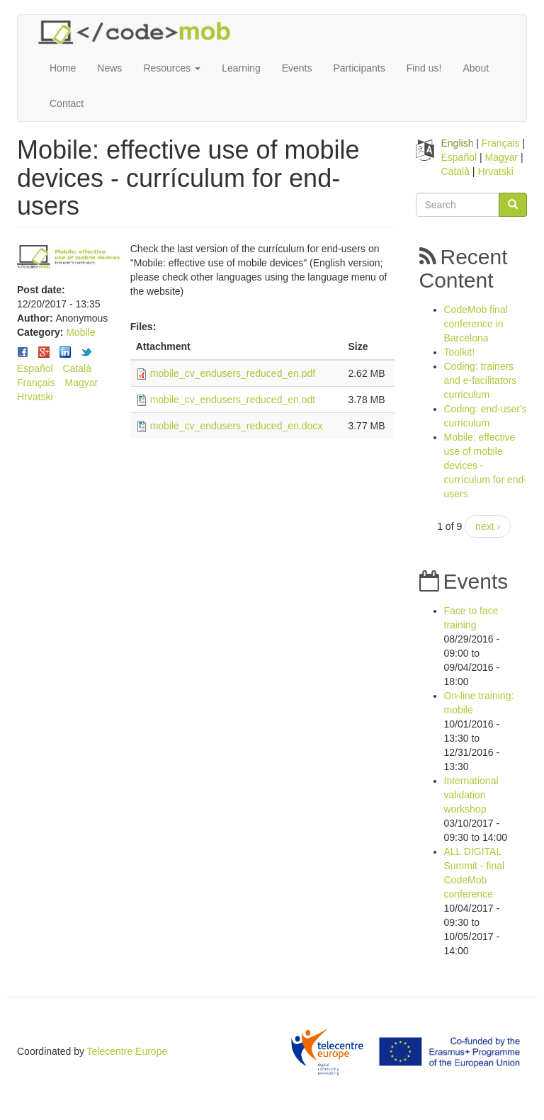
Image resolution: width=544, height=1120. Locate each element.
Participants (359, 68)
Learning (241, 68)
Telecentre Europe (127, 1051)
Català (76, 368)
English (457, 143)
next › (487, 526)
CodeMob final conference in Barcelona (476, 324)
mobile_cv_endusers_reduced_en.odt (233, 399)
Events (297, 68)
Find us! (424, 68)
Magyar (81, 382)
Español (35, 368)
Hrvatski (35, 396)
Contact (67, 103)
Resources (171, 68)
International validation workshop (471, 795)
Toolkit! (459, 352)
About (476, 68)
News (109, 68)
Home (63, 68)
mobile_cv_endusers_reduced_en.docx (236, 425)
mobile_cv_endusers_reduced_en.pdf (233, 373)
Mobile (80, 332)
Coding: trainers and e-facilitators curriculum (480, 380)
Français (36, 382)
